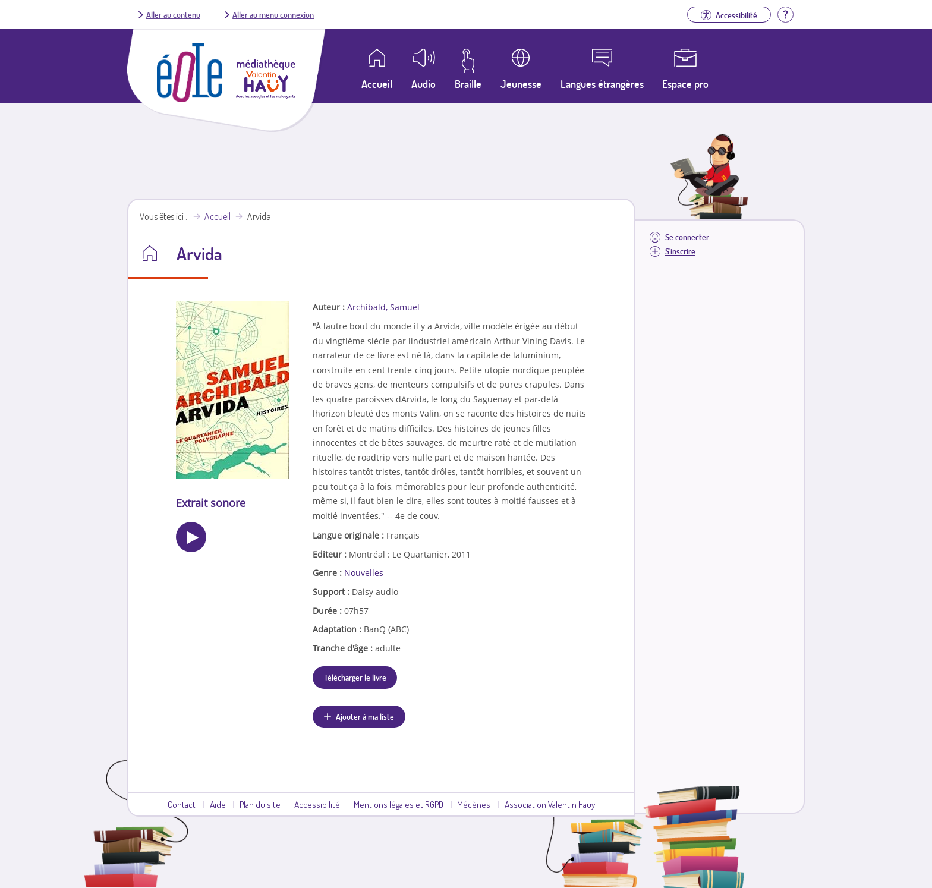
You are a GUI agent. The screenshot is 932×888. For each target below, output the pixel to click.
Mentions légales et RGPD (398, 804)
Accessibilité (317, 804)
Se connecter (687, 237)
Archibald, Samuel (383, 307)
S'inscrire (680, 251)
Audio (423, 83)
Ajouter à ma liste (365, 716)
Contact (182, 804)
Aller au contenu (173, 14)
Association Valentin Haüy (550, 804)
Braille (468, 83)
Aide (218, 804)
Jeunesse (520, 83)
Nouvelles (363, 572)
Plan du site (260, 804)
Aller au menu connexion (273, 14)
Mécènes (473, 804)
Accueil (217, 216)
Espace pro (685, 83)
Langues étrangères (602, 83)
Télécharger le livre (355, 677)
